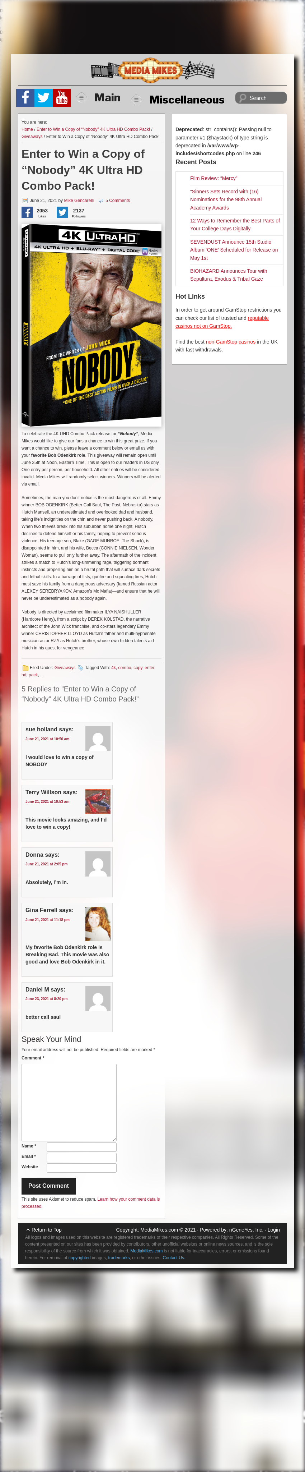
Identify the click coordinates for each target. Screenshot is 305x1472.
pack (33, 674)
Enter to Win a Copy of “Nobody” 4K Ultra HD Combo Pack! (93, 129)
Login (274, 1230)
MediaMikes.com (159, 1230)
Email (29, 1156)
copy (137, 667)
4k (113, 667)
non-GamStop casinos (231, 342)
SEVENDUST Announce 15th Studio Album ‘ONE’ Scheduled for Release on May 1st (234, 250)
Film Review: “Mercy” (213, 178)
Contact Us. (174, 1257)
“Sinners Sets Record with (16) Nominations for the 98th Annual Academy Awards (226, 200)
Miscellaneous (178, 99)
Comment (33, 1058)
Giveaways (32, 136)
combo (124, 667)
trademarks (119, 1257)
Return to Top (47, 1230)
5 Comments (117, 200)
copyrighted (80, 1257)
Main (98, 97)
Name (29, 1146)
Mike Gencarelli (79, 200)
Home (27, 129)
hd (24, 674)
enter (149, 667)
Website (30, 1166)
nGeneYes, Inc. (246, 1230)
